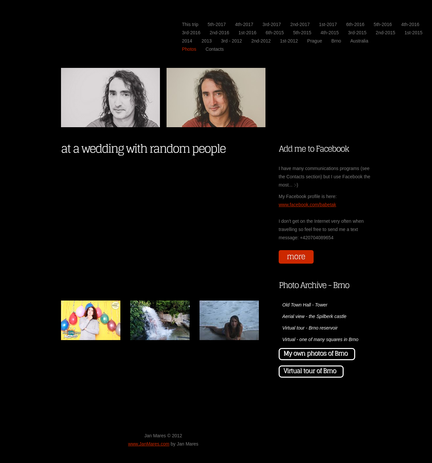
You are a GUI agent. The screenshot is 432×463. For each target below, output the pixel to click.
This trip (190, 24)
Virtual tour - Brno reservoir (310, 328)
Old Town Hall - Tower (304, 304)
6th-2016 (355, 24)
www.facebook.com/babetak (307, 204)
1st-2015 (413, 32)
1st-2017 (328, 24)
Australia (359, 40)
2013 (206, 40)
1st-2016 (247, 32)
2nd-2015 (385, 32)
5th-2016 (383, 24)
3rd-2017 (271, 24)
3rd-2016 (191, 32)
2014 (187, 40)
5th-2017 (217, 24)
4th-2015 (330, 32)
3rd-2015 (357, 32)
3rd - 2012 (231, 40)
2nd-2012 (261, 40)
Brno (336, 40)
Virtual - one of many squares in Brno (320, 339)
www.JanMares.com (148, 444)
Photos (189, 49)
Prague (314, 40)
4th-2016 (410, 24)
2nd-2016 (219, 32)
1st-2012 (289, 40)
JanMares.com (75, 23)
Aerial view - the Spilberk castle (314, 316)
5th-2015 (302, 32)
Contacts (214, 49)
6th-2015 (274, 32)
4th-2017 (244, 24)
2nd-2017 (300, 24)
